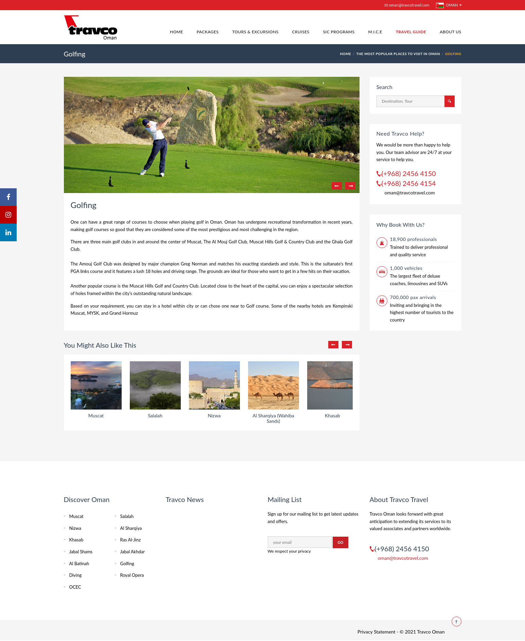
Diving (75, 575)
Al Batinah (79, 563)
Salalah (127, 516)
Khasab (76, 539)
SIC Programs (339, 31)
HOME (345, 54)
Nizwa (75, 528)
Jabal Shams (81, 551)
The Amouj (81, 263)
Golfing (127, 563)
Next (350, 186)
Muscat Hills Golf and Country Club (163, 286)
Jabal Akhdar (132, 551)
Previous (337, 186)
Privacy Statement (376, 632)
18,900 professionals (413, 239)
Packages (207, 31)
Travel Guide (411, 31)
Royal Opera (132, 575)
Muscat (76, 516)
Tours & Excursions (255, 31)
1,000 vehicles (406, 268)
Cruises (301, 31)
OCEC (75, 587)
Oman (447, 5)
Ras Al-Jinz (130, 539)
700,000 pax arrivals (413, 297)
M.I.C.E (375, 31)
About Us (450, 31)
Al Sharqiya (131, 528)
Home (176, 31)
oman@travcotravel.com (407, 5)
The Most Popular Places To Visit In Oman (398, 54)
